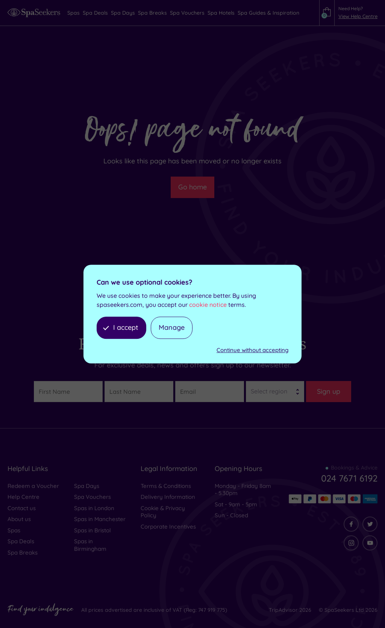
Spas (14, 530)
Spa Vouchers (92, 496)
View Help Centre (357, 16)
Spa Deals (21, 541)
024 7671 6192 (349, 478)
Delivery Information (168, 496)
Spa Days (86, 485)
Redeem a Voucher (33, 485)
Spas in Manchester (100, 519)
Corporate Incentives (168, 526)
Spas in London (94, 508)
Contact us (22, 508)
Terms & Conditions (166, 485)
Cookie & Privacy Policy (163, 512)
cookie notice (208, 305)
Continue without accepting (252, 350)
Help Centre (23, 496)
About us (19, 519)
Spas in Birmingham (90, 545)
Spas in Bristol (92, 530)
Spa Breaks (23, 552)
